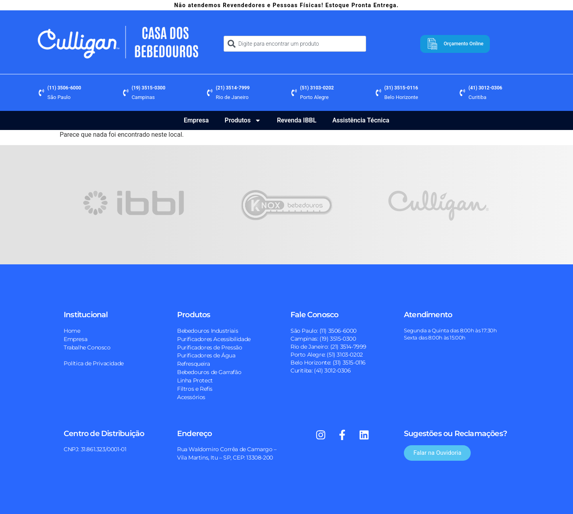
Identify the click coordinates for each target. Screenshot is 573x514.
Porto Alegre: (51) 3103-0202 (326, 354)
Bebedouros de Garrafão (209, 372)
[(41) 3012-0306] (462, 92)
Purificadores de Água (206, 355)
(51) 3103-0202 (317, 88)
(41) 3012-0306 (485, 88)
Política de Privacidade (94, 363)
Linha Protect (195, 380)
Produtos (243, 120)
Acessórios (191, 397)
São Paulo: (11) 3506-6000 (323, 330)
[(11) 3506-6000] (41, 92)
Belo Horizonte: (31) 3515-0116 (328, 362)
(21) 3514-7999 (232, 88)
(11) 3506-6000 (64, 88)
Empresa (196, 120)
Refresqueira (193, 363)
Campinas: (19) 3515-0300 (323, 338)
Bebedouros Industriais (207, 330)
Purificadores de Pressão (209, 347)
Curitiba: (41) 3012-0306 (320, 370)
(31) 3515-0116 (401, 88)
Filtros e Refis (194, 388)
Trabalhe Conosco (87, 347)
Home (72, 330)
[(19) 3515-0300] (125, 92)
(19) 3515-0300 (149, 88)
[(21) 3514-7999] (209, 92)
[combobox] (295, 44)
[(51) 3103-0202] (294, 92)
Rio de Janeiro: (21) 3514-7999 (328, 346)
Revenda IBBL (296, 120)
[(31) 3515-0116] (378, 92)
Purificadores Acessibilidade (214, 339)
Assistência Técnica (360, 120)
